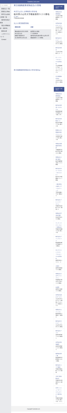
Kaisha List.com (33, 2)
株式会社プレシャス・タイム (59, 202)
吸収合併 (4, 31)
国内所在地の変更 (5, 21)
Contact (3, 39)
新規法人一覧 (5, 8)
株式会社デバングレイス (59, 238)
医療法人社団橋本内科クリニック (59, 132)
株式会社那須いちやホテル (59, 107)
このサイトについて (5, 35)
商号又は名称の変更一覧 (5, 16)
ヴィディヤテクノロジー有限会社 (59, 225)
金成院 (57, 287)
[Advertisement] (8, 51)
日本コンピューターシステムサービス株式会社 (59, 392)
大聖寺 (57, 266)
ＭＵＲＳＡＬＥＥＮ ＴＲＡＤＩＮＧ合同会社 (59, 254)
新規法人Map (5, 11)
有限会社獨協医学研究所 (59, 146)
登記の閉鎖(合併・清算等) (5, 27)
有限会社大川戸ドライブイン (59, 276)
